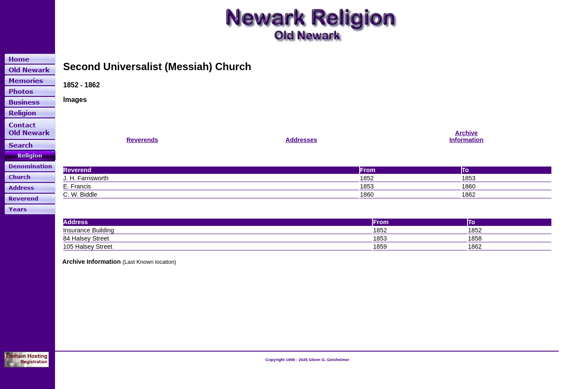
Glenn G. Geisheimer (329, 359)
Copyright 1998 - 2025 (287, 359)
